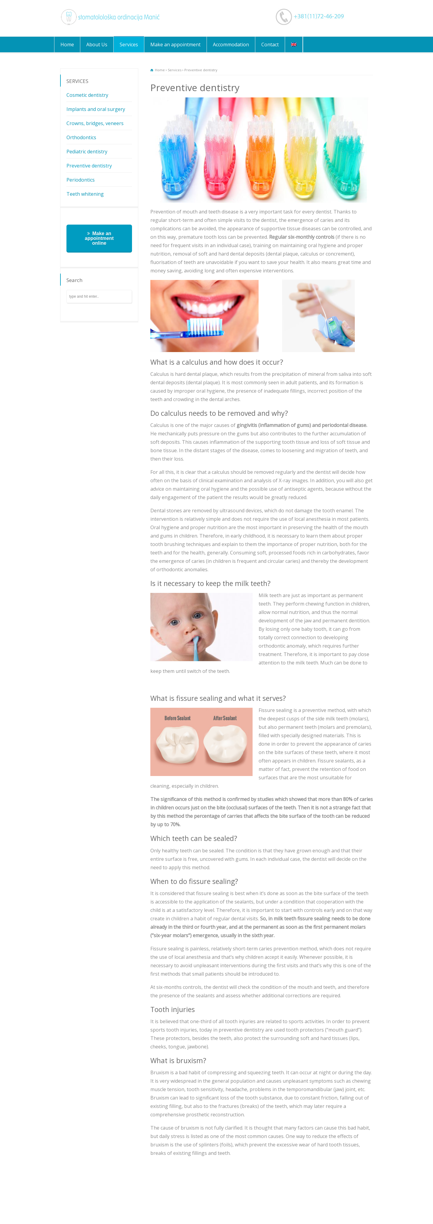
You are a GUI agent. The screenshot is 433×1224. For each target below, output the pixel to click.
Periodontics (80, 179)
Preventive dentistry (89, 165)
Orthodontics (81, 137)
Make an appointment (175, 44)
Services (129, 44)
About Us (96, 44)
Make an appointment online (99, 238)
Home (67, 44)
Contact (270, 44)
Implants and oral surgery (95, 109)
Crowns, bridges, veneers (95, 123)
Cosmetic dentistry (87, 95)
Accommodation (231, 44)
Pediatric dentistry (86, 151)
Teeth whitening (85, 194)
